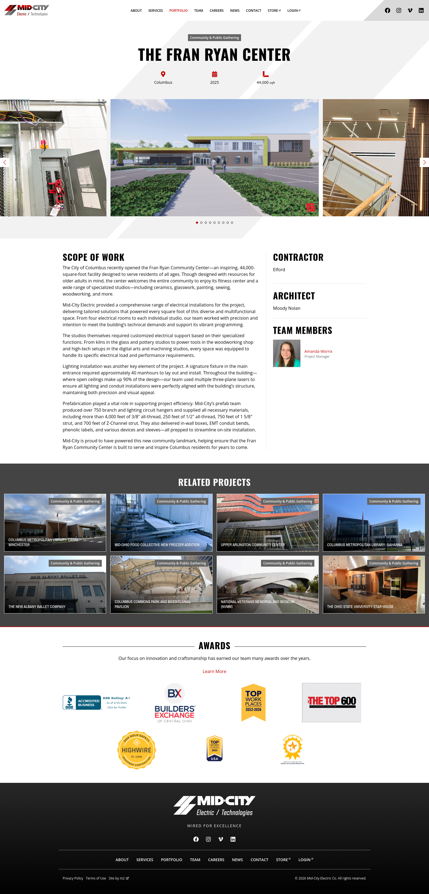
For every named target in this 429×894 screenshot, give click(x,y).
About (136, 10)
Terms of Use (96, 878)
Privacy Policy (73, 878)
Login (294, 10)
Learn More (214, 671)
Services (155, 10)
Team (198, 10)
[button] (197, 223)
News (234, 10)
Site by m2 (119, 878)
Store (274, 10)
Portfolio (178, 10)
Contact (253, 10)
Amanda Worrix (318, 378)
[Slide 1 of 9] (215, 157)
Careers (217, 10)
